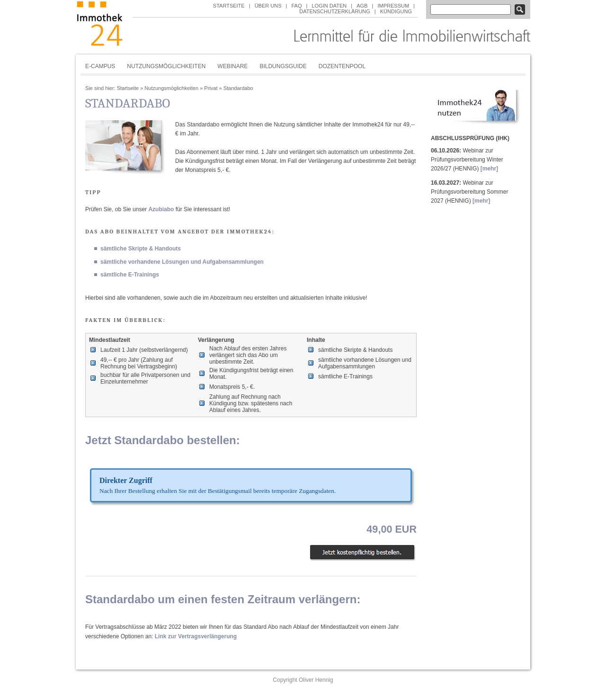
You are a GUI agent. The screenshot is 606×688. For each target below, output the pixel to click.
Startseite (229, 6)
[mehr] (489, 168)
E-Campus (100, 66)
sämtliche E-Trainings (129, 274)
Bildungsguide (282, 66)
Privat (210, 88)
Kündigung (396, 11)
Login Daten (329, 6)
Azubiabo (161, 209)
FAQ (296, 6)
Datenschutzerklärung (334, 11)
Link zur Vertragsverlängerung (196, 636)
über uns (268, 6)
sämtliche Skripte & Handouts (140, 248)
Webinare (232, 66)
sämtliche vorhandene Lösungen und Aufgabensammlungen (182, 262)
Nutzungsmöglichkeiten (166, 66)
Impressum (393, 6)
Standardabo (238, 88)
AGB (361, 6)
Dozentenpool (342, 66)
